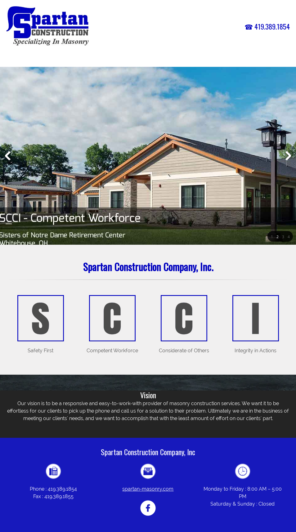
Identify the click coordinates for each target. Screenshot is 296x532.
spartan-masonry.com (147, 489)
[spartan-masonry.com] (47, 26)
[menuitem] (135, 60)
